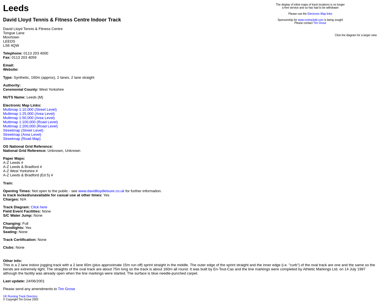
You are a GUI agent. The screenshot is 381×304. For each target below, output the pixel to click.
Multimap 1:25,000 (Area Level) (29, 114)
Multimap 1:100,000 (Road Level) (30, 122)
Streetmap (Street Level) (23, 130)
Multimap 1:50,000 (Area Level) (29, 118)
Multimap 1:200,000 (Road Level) (30, 126)
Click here (39, 207)
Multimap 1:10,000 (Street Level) (30, 109)
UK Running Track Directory (20, 296)
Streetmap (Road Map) (22, 139)
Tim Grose (319, 22)
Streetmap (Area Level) (22, 134)
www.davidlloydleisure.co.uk (101, 191)
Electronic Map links (319, 13)
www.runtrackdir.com (311, 19)
